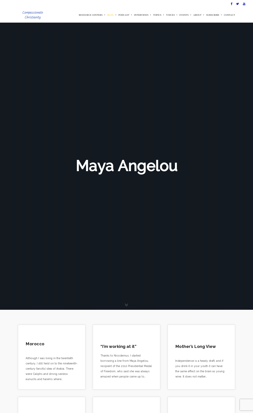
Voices (170, 15)
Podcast (123, 15)
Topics (157, 15)
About (197, 15)
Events (184, 15)
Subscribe (212, 15)
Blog (110, 15)
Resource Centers (91, 15)
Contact (229, 15)
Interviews (141, 15)
